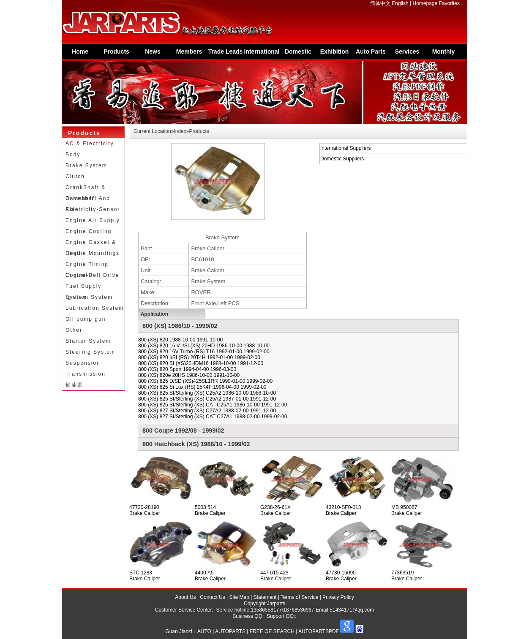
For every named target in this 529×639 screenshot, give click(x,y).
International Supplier (261, 53)
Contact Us (212, 597)
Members (189, 51)
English (400, 3)
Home (80, 51)
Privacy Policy (338, 597)
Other (73, 330)
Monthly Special (443, 53)
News (153, 51)
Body (72, 154)
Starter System (88, 341)
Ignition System (89, 297)
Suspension (83, 363)
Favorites (449, 3)
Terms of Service (299, 597)
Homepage (425, 3)
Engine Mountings (92, 253)
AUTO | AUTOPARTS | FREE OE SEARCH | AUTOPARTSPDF (268, 631)
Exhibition (334, 51)
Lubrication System (94, 308)
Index (180, 131)
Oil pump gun (85, 319)
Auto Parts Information (370, 53)
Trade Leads (225, 51)
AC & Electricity (89, 143)
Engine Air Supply (92, 220)
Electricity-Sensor (92, 209)
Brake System (86, 165)
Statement (265, 597)
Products (116, 51)
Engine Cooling (88, 231)
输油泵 (74, 385)
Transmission (85, 374)
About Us (185, 597)
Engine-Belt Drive (92, 275)
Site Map (239, 597)
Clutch (75, 176)
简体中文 (380, 3)
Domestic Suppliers (298, 53)
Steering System (90, 352)
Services (407, 51)
